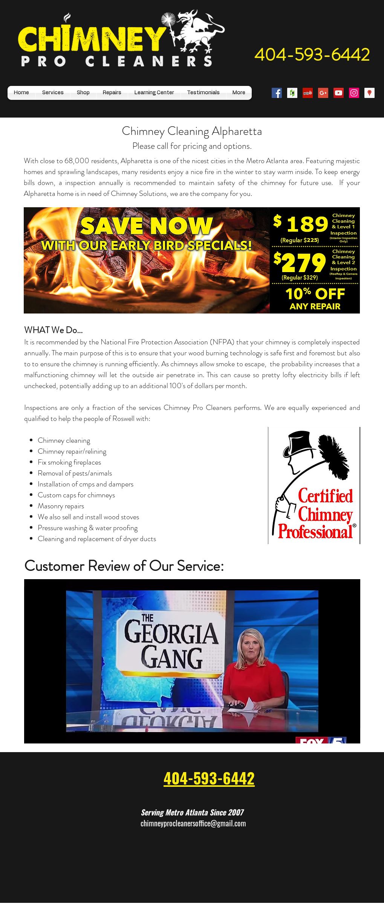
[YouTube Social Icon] (339, 93)
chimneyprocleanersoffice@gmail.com (193, 823)
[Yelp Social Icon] (308, 93)
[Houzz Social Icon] (292, 93)
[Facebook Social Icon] (277, 93)
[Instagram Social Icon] (354, 93)
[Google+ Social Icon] (323, 93)
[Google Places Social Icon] (369, 93)
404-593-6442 (312, 55)
